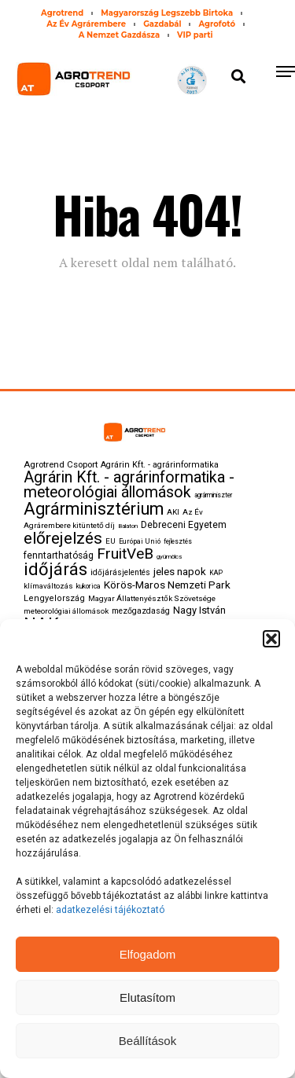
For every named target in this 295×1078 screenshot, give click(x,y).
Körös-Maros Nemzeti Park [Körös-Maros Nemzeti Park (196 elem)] (167, 584)
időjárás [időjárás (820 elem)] (55, 569)
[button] (271, 639)
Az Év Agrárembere (86, 24)
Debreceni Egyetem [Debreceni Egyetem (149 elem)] (184, 524)
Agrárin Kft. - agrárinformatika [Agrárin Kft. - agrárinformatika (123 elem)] (160, 465)
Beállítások (147, 1040)
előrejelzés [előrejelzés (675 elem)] (63, 538)
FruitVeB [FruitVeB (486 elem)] (125, 553)
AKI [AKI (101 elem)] (173, 512)
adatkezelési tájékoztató (111, 909)
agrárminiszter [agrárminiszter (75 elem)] (213, 495)
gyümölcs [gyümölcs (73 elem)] (169, 556)
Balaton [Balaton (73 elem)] (128, 526)
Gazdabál (162, 24)
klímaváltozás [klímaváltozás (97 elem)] (48, 585)
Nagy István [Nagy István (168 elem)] (199, 610)
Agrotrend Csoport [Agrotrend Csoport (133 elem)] (61, 464)
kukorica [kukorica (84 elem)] (88, 586)
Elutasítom (147, 997)
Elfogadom (148, 954)
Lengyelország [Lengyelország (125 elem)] (54, 598)
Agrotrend (62, 13)
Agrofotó (216, 24)
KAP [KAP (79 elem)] (216, 573)
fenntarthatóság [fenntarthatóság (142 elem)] (59, 555)
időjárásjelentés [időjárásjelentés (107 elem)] (120, 572)
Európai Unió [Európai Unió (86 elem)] (139, 541)
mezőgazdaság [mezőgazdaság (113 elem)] (141, 611)
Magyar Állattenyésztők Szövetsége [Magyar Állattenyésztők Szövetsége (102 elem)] (152, 598)
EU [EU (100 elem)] (110, 541)
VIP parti (195, 35)
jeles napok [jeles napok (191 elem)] (179, 571)
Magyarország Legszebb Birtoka (167, 13)
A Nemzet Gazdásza (119, 35)
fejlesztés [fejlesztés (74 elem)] (178, 541)
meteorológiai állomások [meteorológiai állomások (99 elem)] (66, 611)
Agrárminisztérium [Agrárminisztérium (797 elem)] (94, 509)
